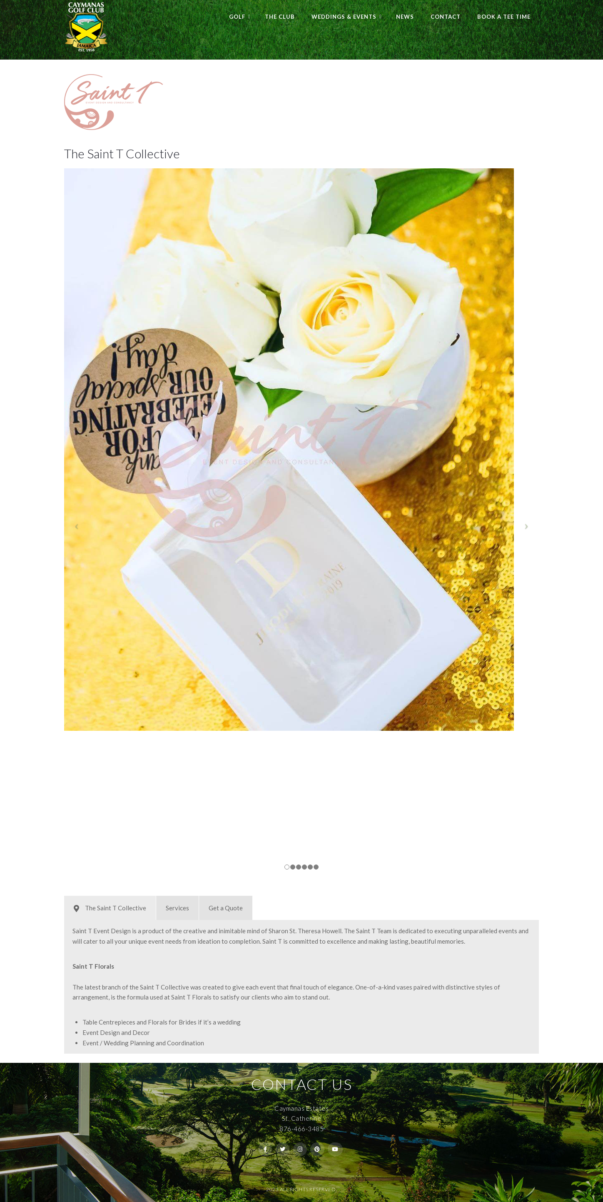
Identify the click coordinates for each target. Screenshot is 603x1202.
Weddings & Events (343, 16)
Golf (237, 16)
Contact (446, 16)
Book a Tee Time (504, 16)
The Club (280, 16)
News (405, 16)
